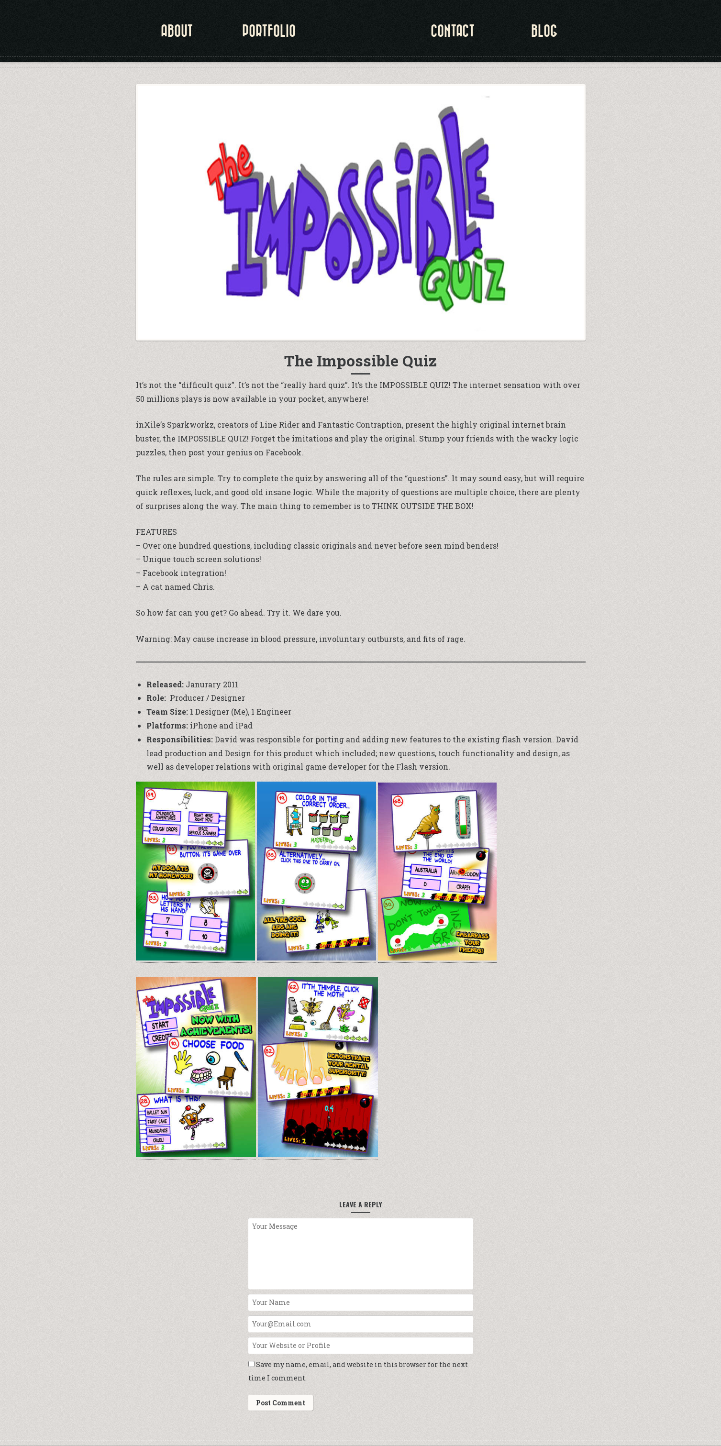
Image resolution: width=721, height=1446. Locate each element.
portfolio (269, 31)
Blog (544, 31)
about (177, 31)
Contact (453, 31)
